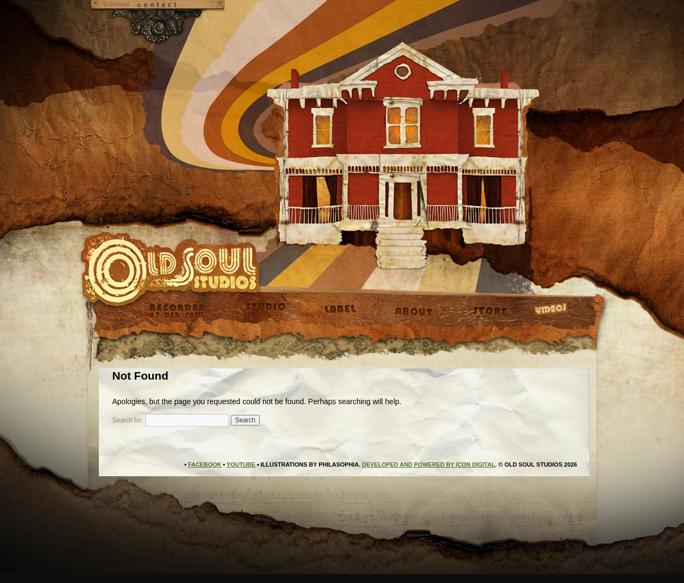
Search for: (128, 420)
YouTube (241, 464)
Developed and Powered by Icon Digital (428, 464)
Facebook (204, 464)
